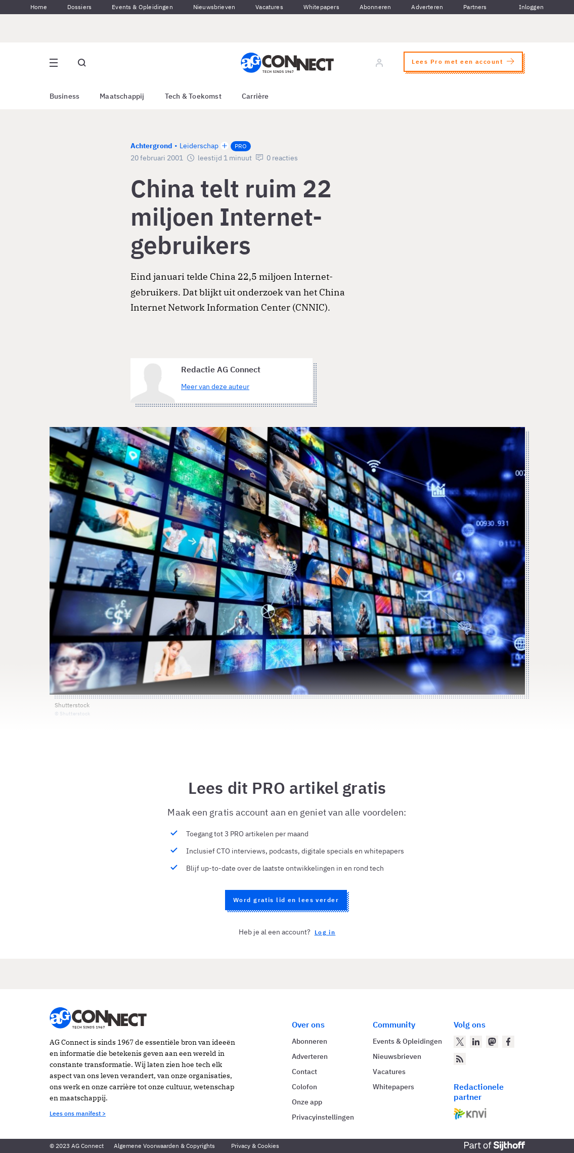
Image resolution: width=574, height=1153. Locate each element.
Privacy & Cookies (255, 1145)
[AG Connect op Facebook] (508, 1042)
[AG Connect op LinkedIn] (476, 1042)
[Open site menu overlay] (54, 63)
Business (65, 96)
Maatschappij (122, 96)
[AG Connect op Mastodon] (492, 1042)
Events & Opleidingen (142, 7)
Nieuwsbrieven (214, 7)
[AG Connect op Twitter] (460, 1042)
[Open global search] (82, 63)
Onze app (307, 1101)
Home (38, 7)
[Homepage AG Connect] (287, 62)
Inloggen (531, 7)
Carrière (255, 96)
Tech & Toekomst (193, 96)
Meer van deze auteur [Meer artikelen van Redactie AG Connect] (215, 386)
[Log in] (379, 63)
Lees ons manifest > (78, 1113)
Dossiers (79, 7)
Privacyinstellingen (323, 1117)
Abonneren (375, 7)
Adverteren (427, 7)
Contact (304, 1071)
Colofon (304, 1086)
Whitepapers (321, 7)
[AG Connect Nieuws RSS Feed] (460, 1059)
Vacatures (269, 7)
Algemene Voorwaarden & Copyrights (164, 1145)
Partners (475, 7)
